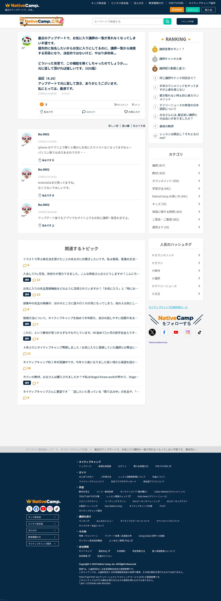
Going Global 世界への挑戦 (152, 535)
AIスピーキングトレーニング (146, 501)
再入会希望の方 (141, 466)
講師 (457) (158, 165)
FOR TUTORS (176, 3)
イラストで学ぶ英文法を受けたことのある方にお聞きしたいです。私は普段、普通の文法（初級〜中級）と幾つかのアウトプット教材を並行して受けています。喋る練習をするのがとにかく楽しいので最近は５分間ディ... (80, 259)
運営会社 (104, 550)
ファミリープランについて (91, 481)
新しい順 (113, 125)
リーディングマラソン (115, 501)
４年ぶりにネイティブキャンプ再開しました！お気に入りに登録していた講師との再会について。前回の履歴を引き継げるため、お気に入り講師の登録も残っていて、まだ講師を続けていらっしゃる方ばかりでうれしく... (80, 347)
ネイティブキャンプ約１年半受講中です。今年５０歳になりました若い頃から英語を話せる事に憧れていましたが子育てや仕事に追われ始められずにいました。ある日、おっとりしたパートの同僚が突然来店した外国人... (80, 362)
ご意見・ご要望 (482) (165, 219)
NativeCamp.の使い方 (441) (169, 196)
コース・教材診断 (104, 491)
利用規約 (121, 550)
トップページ (85, 466)
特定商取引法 (138, 550)
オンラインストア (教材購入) (133, 491)
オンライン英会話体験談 (90, 540)
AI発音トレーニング (88, 505)
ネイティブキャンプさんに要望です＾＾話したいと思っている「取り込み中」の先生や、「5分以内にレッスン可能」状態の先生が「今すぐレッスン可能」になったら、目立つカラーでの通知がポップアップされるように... (80, 391)
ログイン (193, 9)
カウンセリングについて (168, 520)
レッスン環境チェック (118, 496)
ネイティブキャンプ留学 (202, 3)
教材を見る (84, 491)
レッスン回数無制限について (132, 476)
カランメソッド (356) (165, 181)
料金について (159, 476)
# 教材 (156, 270)
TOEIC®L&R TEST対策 (89, 496)
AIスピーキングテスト (177, 501)
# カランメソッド (163, 255)
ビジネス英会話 (119, 3)
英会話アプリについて (153, 481)
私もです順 (139, 125)
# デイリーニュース (164, 286)
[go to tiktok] (57, 509)
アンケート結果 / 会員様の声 (118, 535)
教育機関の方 (156, 3)
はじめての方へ (86, 476)
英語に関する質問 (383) (167, 212)
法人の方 (138, 3)
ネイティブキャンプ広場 (140, 505)
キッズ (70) (159, 204)
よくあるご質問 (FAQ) (121, 540)
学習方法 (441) (161, 188)
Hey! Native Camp (113, 505)
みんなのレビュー (104, 520)
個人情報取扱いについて (163, 550)
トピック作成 (187, 21)
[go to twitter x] (29, 509)
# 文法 (156, 294)
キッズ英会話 (98, 3)
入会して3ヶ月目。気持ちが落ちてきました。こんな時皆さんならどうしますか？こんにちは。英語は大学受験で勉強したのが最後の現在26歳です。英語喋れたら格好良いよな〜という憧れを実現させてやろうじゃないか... (80, 274)
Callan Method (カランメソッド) (169, 491)
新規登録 (177, 9)
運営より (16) (160, 227)
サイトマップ (85, 550)
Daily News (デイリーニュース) (152, 496)
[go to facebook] (36, 509)
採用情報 (84, 555)
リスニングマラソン (88, 501)
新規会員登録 (105, 466)
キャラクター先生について (91, 525)
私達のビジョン (104, 555)
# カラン (157, 263)
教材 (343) (158, 173)
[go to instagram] (50, 509)
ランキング (84, 520)
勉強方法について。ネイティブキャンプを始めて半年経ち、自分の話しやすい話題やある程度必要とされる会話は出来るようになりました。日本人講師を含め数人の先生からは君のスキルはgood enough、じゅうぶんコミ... (80, 318)
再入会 (208, 10)
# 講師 (156, 278)
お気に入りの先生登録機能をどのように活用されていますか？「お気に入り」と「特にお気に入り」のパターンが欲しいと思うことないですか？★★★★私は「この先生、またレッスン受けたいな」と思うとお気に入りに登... (80, 288)
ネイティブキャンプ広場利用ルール (168, 307)
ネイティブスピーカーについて (135, 520)
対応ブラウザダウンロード (123, 481)
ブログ (162, 505)
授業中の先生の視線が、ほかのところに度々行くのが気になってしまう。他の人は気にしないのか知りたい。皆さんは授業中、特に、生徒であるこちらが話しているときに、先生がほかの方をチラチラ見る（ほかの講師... (80, 303)
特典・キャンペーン (88, 535)
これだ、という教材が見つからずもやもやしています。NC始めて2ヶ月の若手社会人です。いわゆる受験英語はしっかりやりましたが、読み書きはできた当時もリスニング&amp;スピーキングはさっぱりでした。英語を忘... (80, 332)
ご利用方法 (106, 476)
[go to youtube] (43, 509)
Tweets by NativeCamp (158, 342)
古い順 (125, 125)
